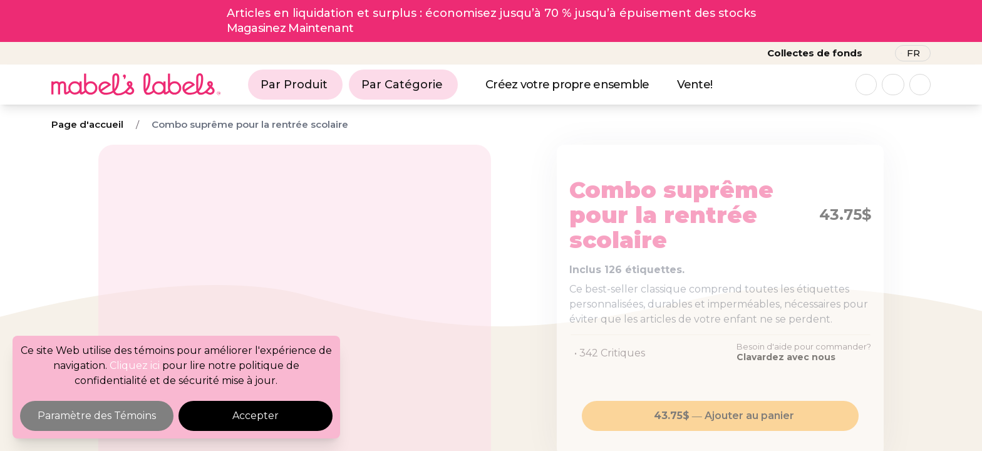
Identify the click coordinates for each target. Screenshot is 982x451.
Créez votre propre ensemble (567, 84)
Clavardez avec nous (785, 357)
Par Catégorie (402, 84)
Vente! (695, 84)
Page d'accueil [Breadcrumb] (87, 124)
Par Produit (294, 84)
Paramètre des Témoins (97, 416)
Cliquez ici (135, 365)
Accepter (255, 416)
